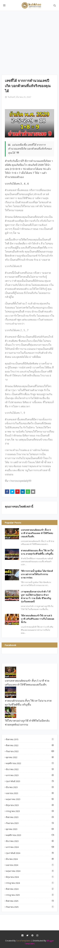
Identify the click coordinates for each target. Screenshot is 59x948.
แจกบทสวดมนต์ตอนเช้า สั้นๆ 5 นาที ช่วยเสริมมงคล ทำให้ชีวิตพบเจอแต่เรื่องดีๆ (37, 533)
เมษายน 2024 (30, 864)
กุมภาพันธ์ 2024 (30, 852)
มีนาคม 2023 (30, 787)
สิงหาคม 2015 (30, 739)
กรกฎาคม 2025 (30, 894)
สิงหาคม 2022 (30, 745)
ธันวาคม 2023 (30, 840)
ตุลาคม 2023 (30, 829)
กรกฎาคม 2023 (30, 811)
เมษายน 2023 (30, 793)
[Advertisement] (29, 42)
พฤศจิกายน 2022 (30, 763)
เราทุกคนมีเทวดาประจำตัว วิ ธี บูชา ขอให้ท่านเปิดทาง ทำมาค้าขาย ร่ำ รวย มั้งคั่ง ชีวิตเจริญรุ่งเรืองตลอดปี (36, 596)
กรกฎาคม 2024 (30, 882)
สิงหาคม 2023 (30, 817)
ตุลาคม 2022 (30, 757)
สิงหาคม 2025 (30, 900)
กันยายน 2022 (30, 751)
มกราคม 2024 (30, 846)
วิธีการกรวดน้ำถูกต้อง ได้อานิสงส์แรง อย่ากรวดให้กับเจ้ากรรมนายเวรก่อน (37, 574)
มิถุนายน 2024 (30, 876)
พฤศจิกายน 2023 (30, 835)
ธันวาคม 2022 (30, 769)
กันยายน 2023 (30, 823)
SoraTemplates (23, 940)
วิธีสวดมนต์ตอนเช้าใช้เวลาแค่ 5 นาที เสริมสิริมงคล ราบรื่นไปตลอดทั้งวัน (37, 619)
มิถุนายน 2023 (30, 805)
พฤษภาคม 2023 (30, 799)
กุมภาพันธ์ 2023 (30, 781)
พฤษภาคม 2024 (30, 870)
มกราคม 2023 (30, 775)
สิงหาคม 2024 (30, 888)
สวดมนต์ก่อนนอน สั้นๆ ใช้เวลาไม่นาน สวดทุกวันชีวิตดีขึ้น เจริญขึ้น (37, 552)
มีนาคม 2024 (30, 858)
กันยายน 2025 (30, 906)
